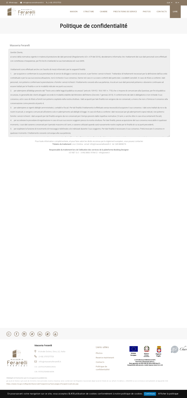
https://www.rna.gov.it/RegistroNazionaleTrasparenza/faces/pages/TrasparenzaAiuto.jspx (42, 384)
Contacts (162, 11)
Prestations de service (125, 11)
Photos (147, 11)
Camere (103, 11)
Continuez (150, 394)
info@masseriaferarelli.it (50, 361)
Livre (175, 11)
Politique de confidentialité (103, 368)
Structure (88, 11)
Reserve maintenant (105, 357)
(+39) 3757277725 (46, 356)
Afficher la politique (168, 394)
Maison (73, 11)
